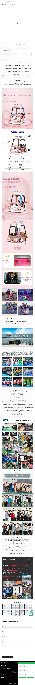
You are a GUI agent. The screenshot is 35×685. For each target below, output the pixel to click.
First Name (4, 626)
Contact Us (24, 54)
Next (32, 23)
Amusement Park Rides (10, 4)
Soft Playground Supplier (3, 677)
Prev (3, 23)
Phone (3, 636)
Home (3, 4)
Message (4, 641)
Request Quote (9, 54)
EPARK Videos (10, 676)
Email (3, 631)
